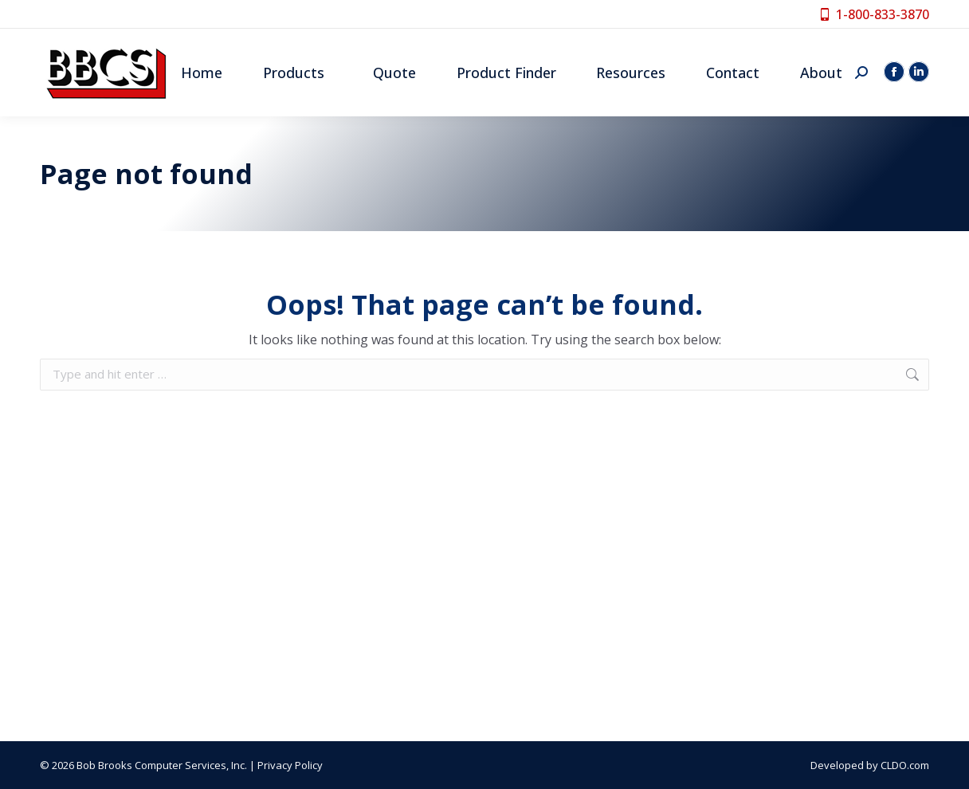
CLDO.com (905, 765)
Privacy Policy (290, 765)
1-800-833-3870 (873, 14)
